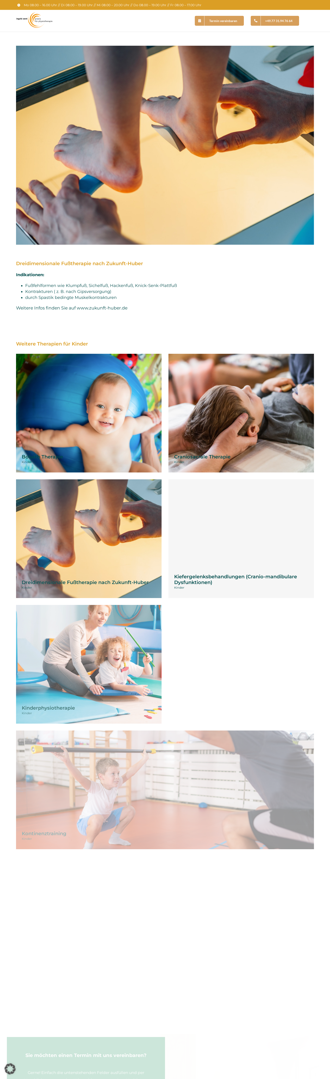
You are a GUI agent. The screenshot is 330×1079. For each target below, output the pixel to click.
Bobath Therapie (42, 457)
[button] (10, 1069)
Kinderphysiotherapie (48, 708)
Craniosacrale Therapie (202, 457)
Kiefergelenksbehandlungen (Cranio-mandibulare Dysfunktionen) (235, 579)
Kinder (27, 462)
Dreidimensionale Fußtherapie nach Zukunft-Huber (85, 582)
